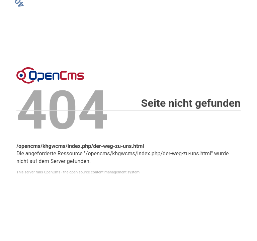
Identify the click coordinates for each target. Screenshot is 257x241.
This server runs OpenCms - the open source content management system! (78, 172)
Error (50, 75)
